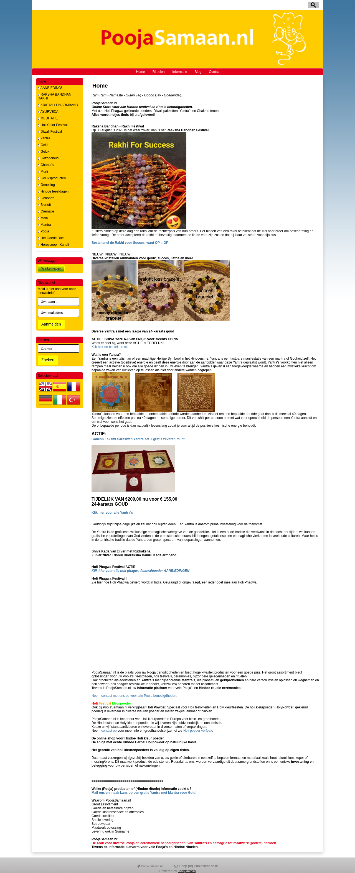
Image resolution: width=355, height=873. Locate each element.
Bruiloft (44, 205)
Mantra (44, 225)
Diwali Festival (50, 132)
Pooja (43, 231)
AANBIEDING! (50, 88)
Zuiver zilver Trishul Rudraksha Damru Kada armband (134, 555)
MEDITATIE (48, 118)
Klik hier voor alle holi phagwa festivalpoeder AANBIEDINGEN (140, 571)
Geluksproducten (52, 178)
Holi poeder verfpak (197, 731)
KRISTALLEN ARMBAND (58, 105)
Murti (43, 171)
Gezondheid (48, 158)
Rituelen (159, 72)
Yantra (44, 138)
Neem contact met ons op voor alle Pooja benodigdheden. (134, 696)
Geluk (43, 151)
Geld (43, 145)
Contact (214, 72)
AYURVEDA (48, 112)
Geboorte (46, 198)
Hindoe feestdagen (53, 191)
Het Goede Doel (51, 238)
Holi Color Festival (53, 125)
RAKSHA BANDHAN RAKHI (54, 96)
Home (140, 72)
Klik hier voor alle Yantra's (112, 512)
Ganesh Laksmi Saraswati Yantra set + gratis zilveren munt (138, 439)
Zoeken (47, 360)
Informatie (179, 72)
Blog (198, 72)
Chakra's (46, 165)
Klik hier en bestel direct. (110, 347)
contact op (108, 731)
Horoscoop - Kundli (53, 245)
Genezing (46, 185)
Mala (43, 218)
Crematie (46, 211)
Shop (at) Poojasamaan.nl (198, 866)
